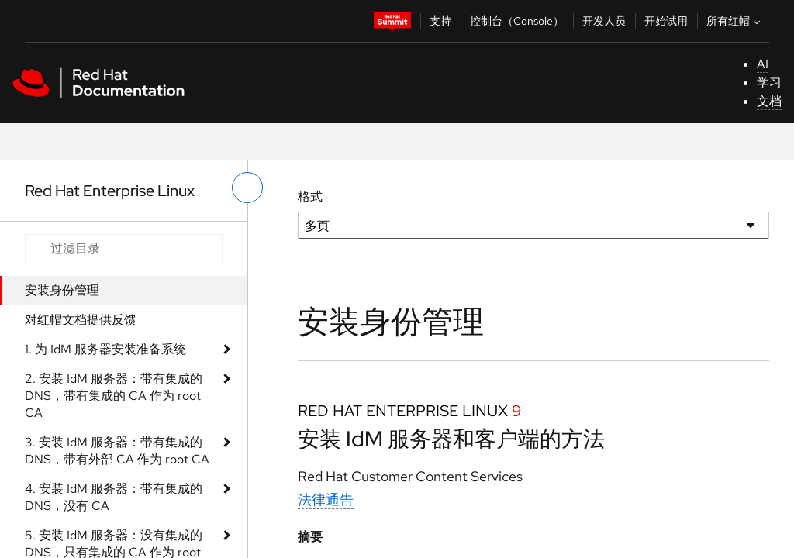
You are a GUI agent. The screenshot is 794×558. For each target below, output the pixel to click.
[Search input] (124, 249)
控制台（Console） (517, 21)
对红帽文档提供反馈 (80, 320)
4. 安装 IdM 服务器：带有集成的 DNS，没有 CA (113, 497)
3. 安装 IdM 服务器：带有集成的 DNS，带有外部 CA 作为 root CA (117, 450)
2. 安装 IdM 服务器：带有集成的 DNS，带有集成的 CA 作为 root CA (113, 395)
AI (762, 64)
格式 (310, 196)
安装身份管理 (62, 290)
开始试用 (666, 21)
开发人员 (604, 21)
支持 (440, 21)
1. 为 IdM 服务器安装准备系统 (105, 349)
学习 (769, 82)
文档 (769, 101)
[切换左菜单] (247, 187)
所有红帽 (735, 21)
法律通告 (326, 499)
